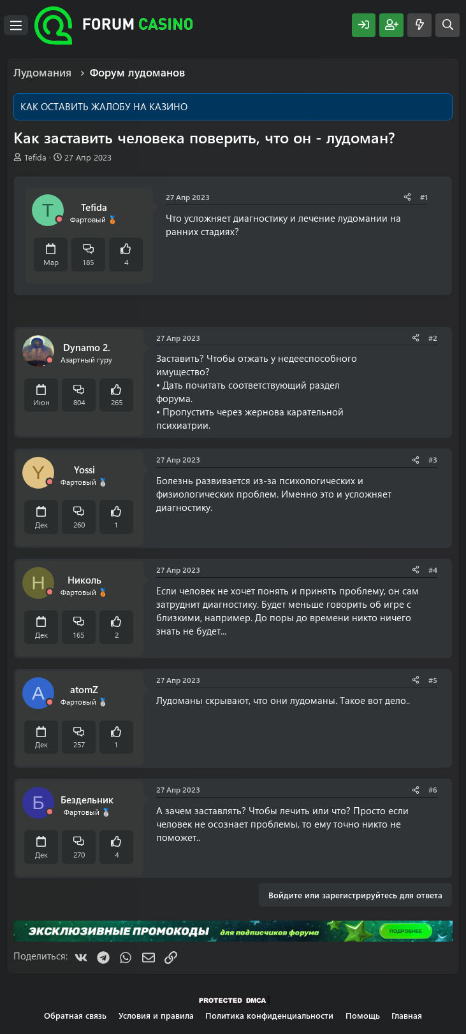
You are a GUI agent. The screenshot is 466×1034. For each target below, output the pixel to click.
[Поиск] (447, 25)
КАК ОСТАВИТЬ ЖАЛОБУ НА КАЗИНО (103, 106)
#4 (432, 569)
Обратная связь (75, 1015)
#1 (424, 197)
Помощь (363, 1015)
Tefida (35, 157)
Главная (406, 1015)
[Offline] (59, 219)
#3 (432, 459)
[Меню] (16, 25)
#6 (432, 789)
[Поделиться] (407, 197)
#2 (432, 338)
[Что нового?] (419, 25)
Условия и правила (156, 1015)
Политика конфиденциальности (269, 1015)
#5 (432, 680)
